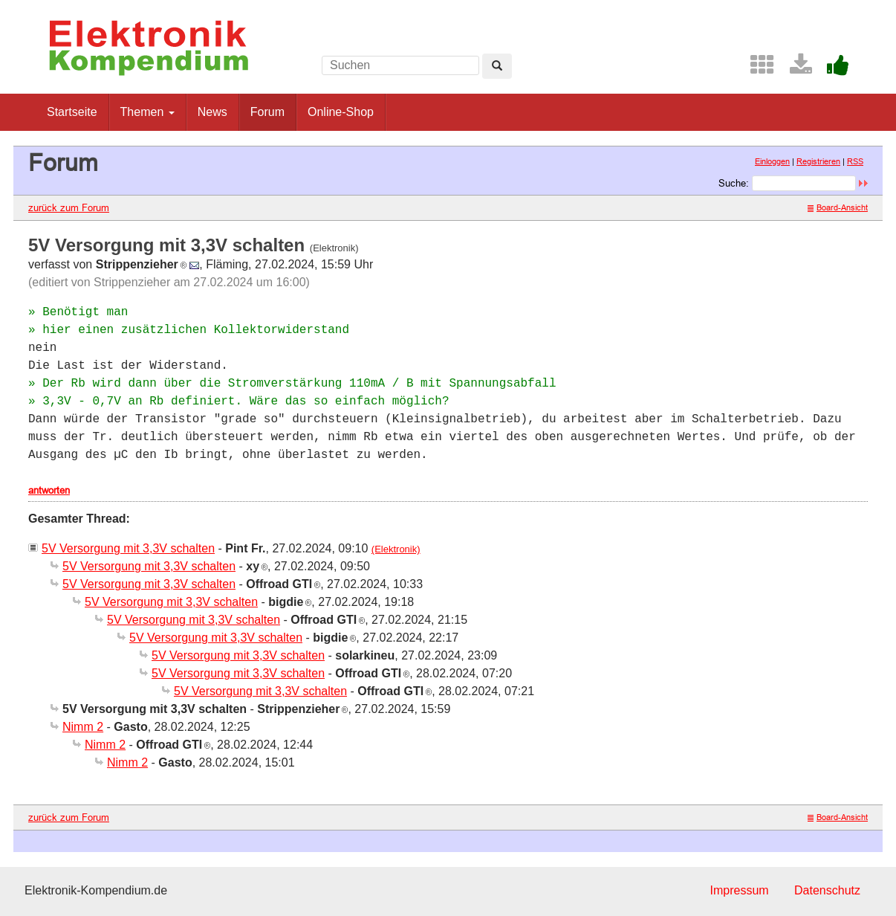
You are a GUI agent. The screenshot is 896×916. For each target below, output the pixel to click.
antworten (49, 490)
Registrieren (818, 161)
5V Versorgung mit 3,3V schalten (128, 548)
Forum (267, 112)
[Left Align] (497, 66)
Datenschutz (827, 890)
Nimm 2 (82, 726)
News (212, 112)
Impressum (739, 890)
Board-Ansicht (838, 207)
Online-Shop (341, 112)
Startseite (72, 112)
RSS (855, 161)
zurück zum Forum (68, 207)
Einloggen (772, 161)
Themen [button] (147, 112)
